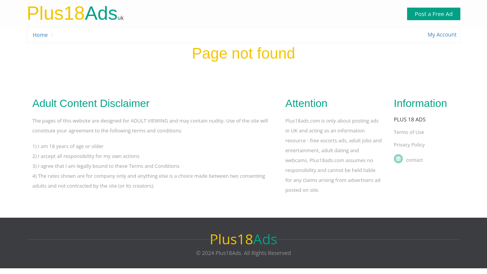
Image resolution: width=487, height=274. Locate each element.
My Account (442, 34)
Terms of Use (409, 132)
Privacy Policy (409, 144)
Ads (72, 13)
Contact (414, 159)
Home (40, 34)
